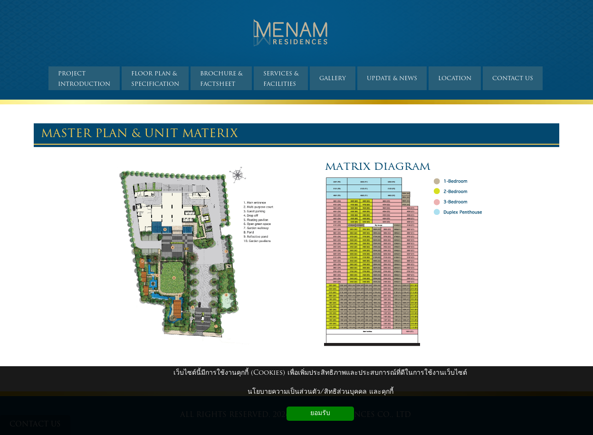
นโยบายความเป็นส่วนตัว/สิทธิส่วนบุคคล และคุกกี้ (320, 392)
